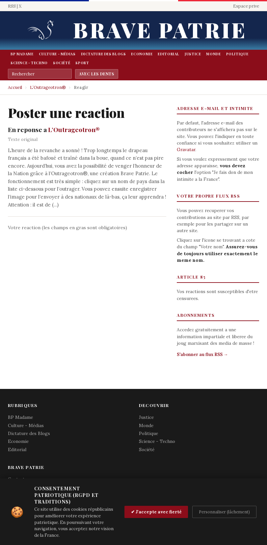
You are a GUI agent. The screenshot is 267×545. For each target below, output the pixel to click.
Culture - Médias (57, 54)
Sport (82, 63)
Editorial (168, 54)
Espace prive (246, 6)
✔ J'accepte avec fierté (156, 512)
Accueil (15, 87)
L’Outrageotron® (48, 87)
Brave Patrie (159, 29)
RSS (12, 6)
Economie (141, 54)
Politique (237, 54)
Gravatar (186, 149)
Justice (193, 54)
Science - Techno (29, 63)
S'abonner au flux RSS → (202, 354)
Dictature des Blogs (103, 54)
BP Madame (22, 54)
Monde (213, 54)
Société (61, 63)
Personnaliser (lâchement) (224, 511)
